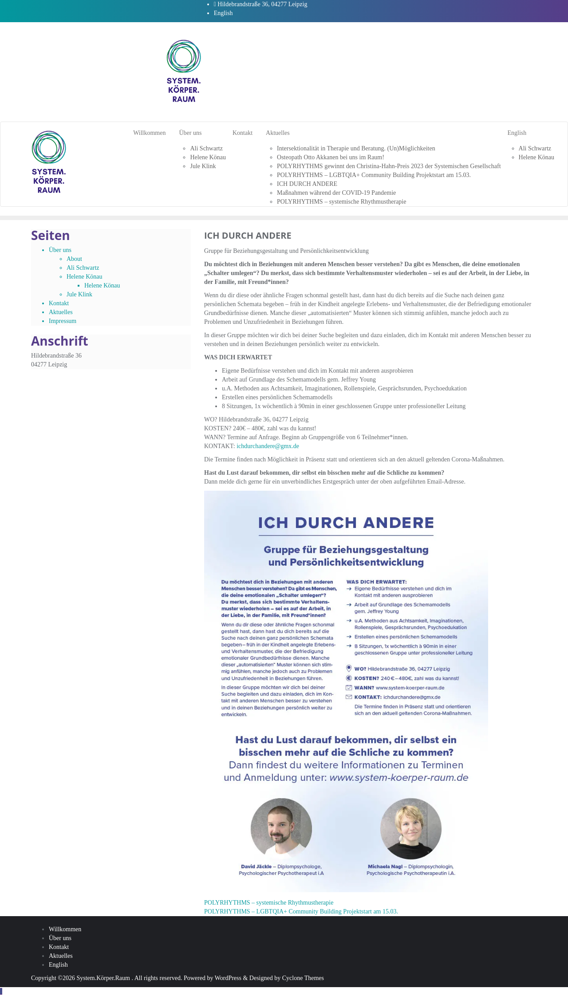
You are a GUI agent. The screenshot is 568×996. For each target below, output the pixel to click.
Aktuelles (61, 312)
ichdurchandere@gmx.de (268, 446)
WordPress (228, 978)
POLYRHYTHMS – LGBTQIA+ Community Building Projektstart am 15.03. (301, 911)
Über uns (60, 250)
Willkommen (65, 929)
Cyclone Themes (303, 978)
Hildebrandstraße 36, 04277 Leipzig (261, 4)
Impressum (62, 321)
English (223, 13)
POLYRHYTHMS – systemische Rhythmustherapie (268, 902)
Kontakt (59, 303)
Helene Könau (84, 276)
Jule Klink (79, 294)
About (74, 259)
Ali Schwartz (83, 267)
